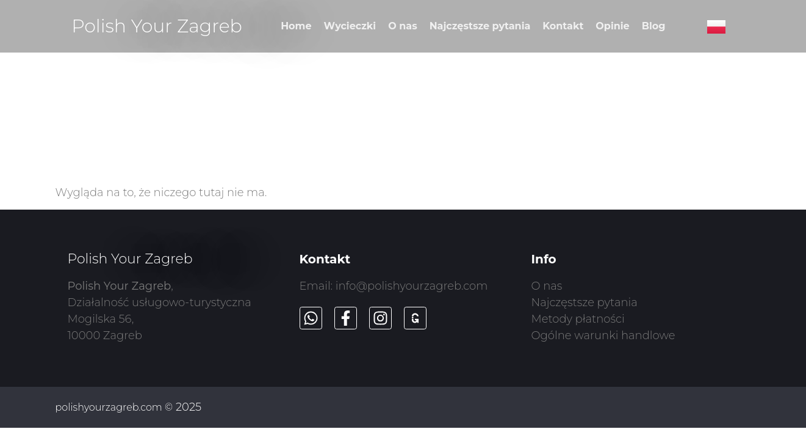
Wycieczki (350, 26)
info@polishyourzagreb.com (412, 286)
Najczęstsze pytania (480, 26)
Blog (654, 26)
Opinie (612, 26)
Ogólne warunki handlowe (603, 335)
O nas (402, 26)
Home (296, 26)
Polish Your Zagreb (156, 26)
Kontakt (562, 26)
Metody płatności (578, 319)
